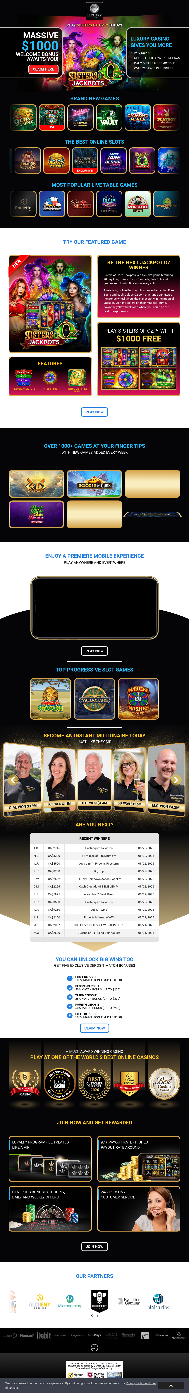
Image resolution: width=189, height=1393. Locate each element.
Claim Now (94, 1028)
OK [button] (171, 1385)
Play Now (94, 412)
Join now (94, 1246)
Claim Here (43, 69)
